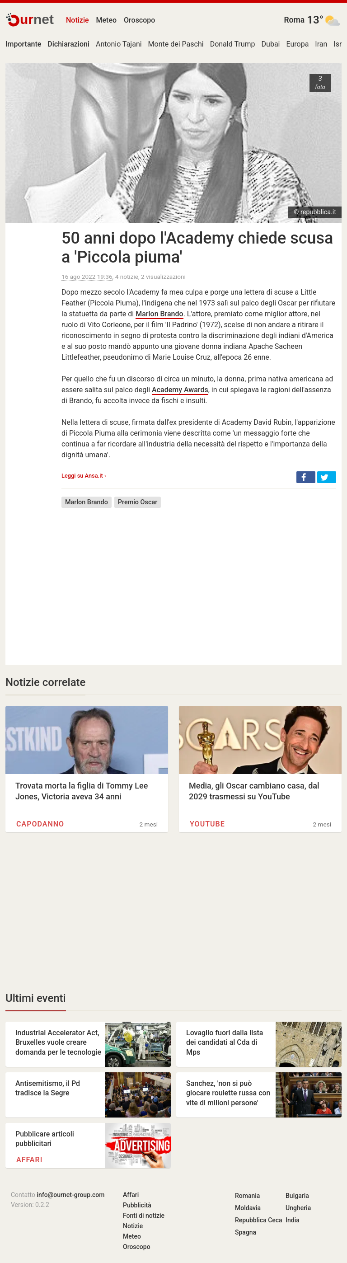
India (293, 1220)
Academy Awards (180, 389)
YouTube (207, 824)
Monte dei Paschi (176, 44)
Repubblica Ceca (258, 1220)
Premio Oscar (137, 502)
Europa (297, 44)
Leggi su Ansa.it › (83, 475)
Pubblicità (137, 1205)
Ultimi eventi (35, 998)
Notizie (77, 20)
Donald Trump (232, 44)
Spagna (245, 1232)
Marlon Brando (159, 314)
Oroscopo (139, 20)
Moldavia (248, 1207)
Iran (321, 44)
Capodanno (40, 824)
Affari (29, 1159)
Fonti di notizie (143, 1215)
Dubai (271, 44)
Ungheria (298, 1207)
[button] (305, 477)
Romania (247, 1195)
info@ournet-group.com (71, 1194)
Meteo (106, 20)
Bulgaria (297, 1195)
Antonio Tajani (119, 44)
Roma (294, 19)
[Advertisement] (198, 579)
